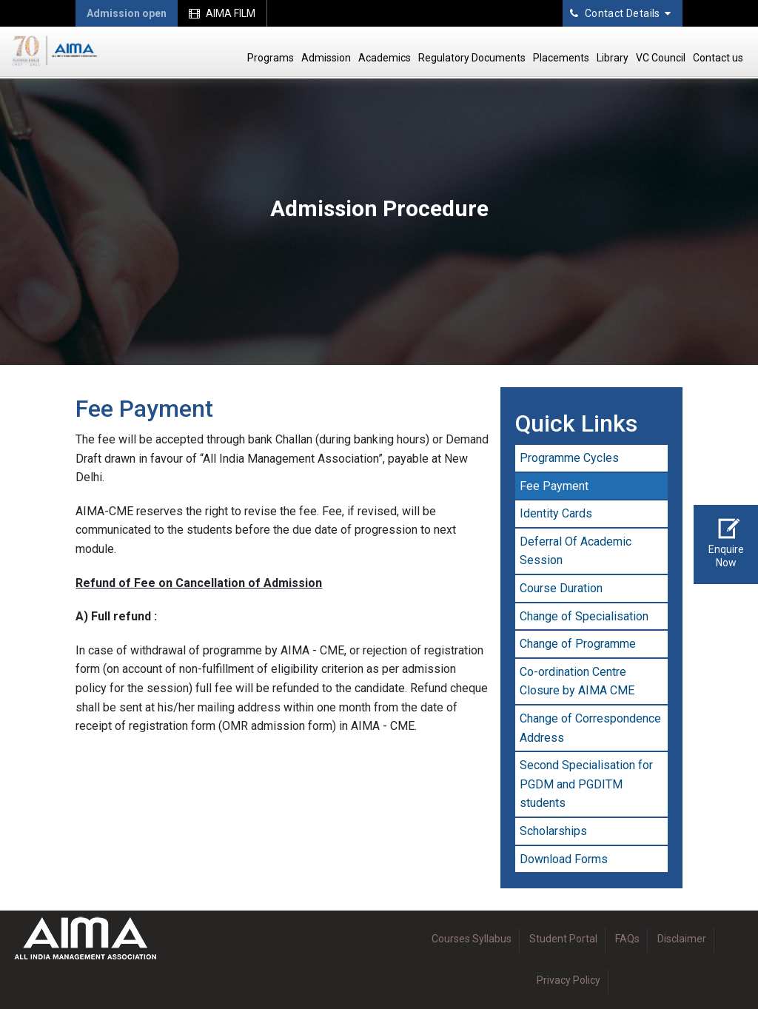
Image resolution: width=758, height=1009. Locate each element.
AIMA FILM (222, 13)
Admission (326, 58)
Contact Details (620, 13)
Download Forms (564, 859)
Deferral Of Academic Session (575, 551)
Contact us (718, 58)
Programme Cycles (569, 458)
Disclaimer (681, 939)
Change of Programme (578, 644)
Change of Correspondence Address (590, 728)
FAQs (627, 939)
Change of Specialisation (584, 616)
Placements (561, 58)
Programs (270, 58)
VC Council (660, 58)
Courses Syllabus (472, 939)
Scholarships (553, 831)
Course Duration (561, 588)
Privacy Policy (568, 980)
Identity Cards (556, 513)
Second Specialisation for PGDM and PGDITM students (586, 784)
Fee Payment (554, 486)
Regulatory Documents (472, 58)
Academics (384, 58)
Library (612, 58)
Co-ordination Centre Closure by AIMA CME (577, 681)
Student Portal (563, 939)
